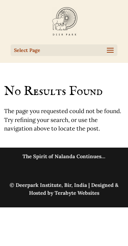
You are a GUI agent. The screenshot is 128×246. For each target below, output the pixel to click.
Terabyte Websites (77, 193)
